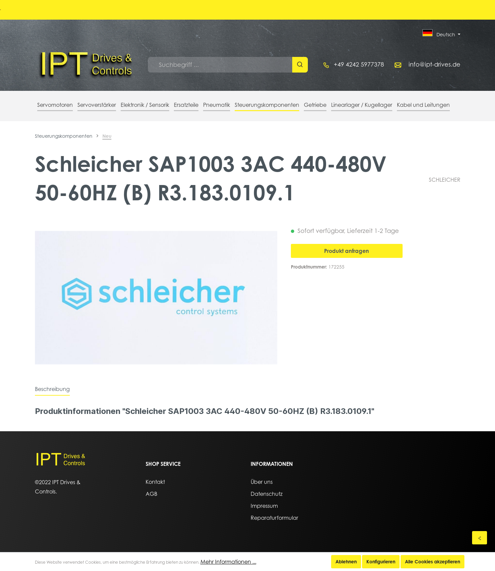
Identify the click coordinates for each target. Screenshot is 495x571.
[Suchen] (300, 65)
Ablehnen (346, 561)
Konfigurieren (380, 561)
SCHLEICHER (444, 179)
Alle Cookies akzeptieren (432, 561)
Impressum (264, 505)
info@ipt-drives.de (434, 64)
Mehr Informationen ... (228, 561)
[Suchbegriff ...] (220, 65)
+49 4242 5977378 (359, 64)
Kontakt (155, 481)
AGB (151, 493)
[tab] (52, 389)
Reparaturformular (274, 517)
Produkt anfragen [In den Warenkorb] (346, 251)
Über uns (262, 481)
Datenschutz (267, 493)
